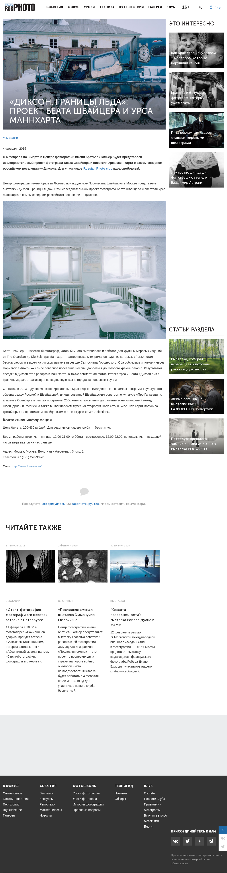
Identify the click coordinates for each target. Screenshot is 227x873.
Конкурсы (46, 799)
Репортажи (47, 804)
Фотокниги (151, 821)
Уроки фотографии (86, 793)
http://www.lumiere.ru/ (27, 466)
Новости (46, 815)
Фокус (73, 7)
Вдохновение (12, 810)
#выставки (10, 137)
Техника (106, 7)
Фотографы (152, 810)
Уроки (89, 7)
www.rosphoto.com (197, 859)
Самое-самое (12, 793)
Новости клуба (154, 799)
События (54, 7)
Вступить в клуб (155, 815)
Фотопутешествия (16, 799)
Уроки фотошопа (85, 799)
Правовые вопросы (86, 810)
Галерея (155, 7)
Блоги (148, 826)
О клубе (150, 793)
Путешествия (131, 7)
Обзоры (120, 799)
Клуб (170, 7)
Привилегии (152, 804)
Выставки (13, 600)
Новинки (121, 793)
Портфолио (11, 804)
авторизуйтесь (53, 503)
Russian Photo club (97, 168)
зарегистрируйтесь (86, 503)
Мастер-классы (51, 810)
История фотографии (88, 804)
